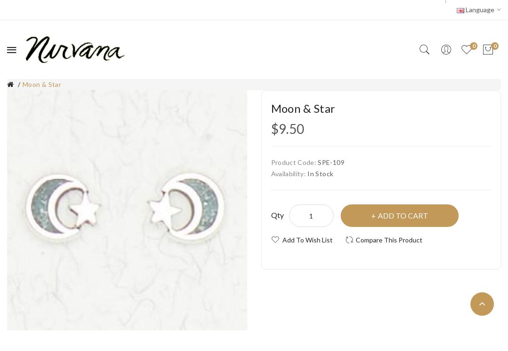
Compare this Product (389, 240)
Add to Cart (403, 215)
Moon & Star (42, 84)
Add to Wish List (307, 240)
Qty (277, 215)
